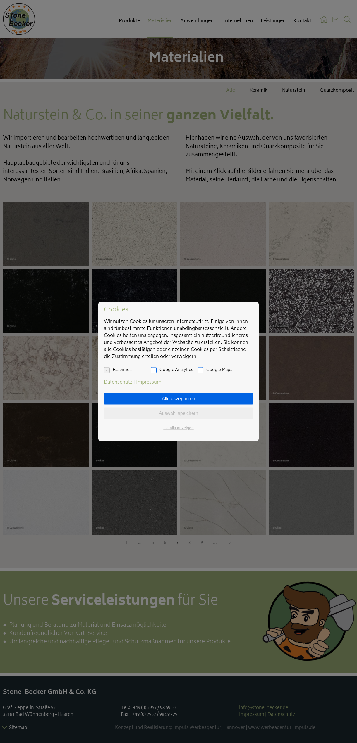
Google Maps (219, 370)
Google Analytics (176, 370)
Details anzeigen (178, 428)
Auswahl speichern (178, 413)
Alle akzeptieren (178, 398)
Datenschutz (118, 382)
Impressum (148, 382)
